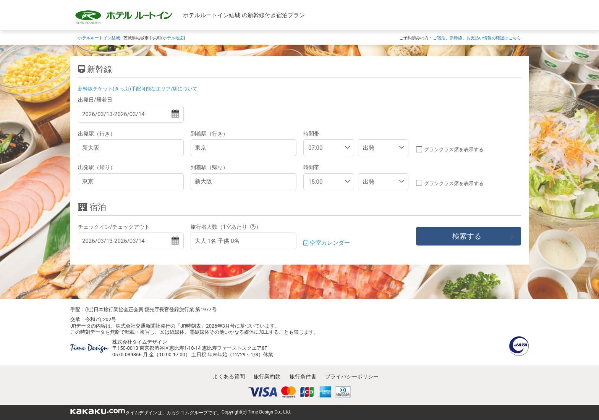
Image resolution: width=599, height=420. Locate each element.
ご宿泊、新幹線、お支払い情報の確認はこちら (477, 37)
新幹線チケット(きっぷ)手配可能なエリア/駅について (138, 89)
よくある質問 (229, 376)
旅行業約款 (267, 376)
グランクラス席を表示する (454, 149)
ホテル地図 (173, 37)
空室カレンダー (326, 242)
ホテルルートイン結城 (99, 37)
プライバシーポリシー (352, 376)
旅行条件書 (303, 376)
